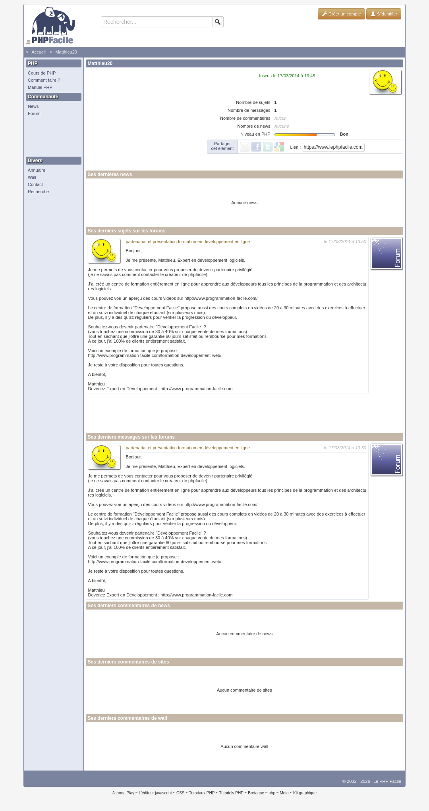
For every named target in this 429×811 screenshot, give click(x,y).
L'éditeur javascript (155, 793)
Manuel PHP (40, 87)
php (272, 793)
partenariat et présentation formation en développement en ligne (188, 241)
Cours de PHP (42, 73)
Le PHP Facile (387, 781)
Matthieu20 (66, 52)
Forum (34, 113)
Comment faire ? (44, 80)
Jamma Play (123, 793)
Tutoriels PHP (231, 793)
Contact (35, 184)
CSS (180, 793)
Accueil (38, 52)
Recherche (38, 191)
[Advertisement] (51, 137)
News (33, 106)
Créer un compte (341, 14)
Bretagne (256, 793)
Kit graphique (305, 793)
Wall (32, 177)
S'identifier (383, 14)
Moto (284, 793)
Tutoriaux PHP (202, 793)
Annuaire (36, 170)
